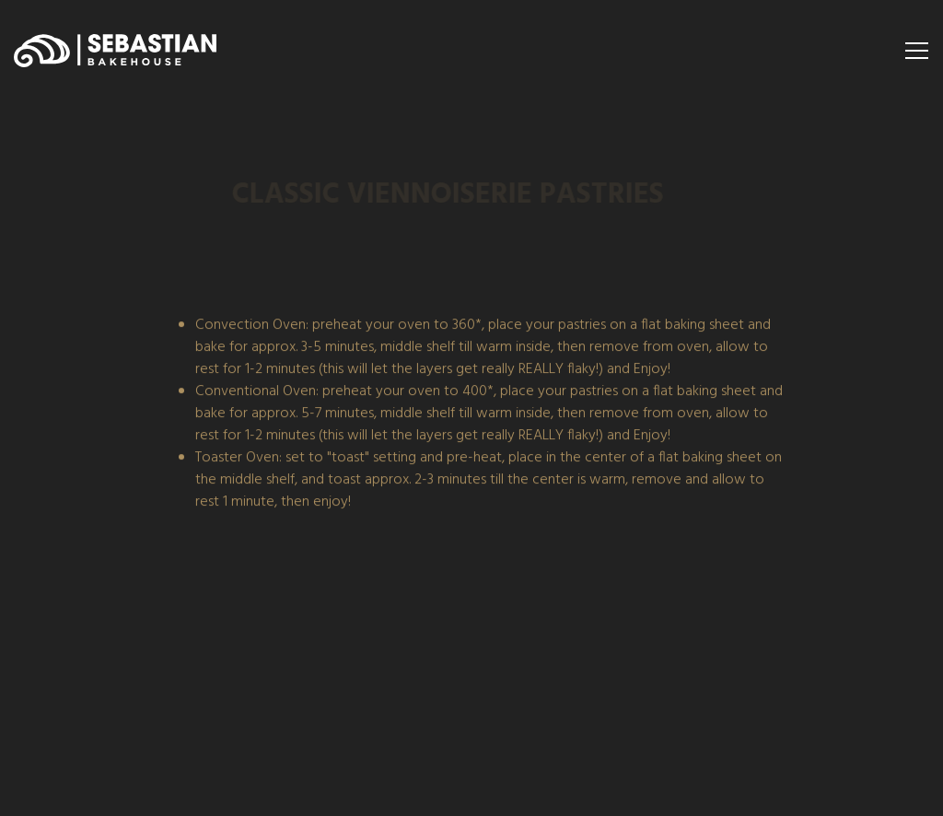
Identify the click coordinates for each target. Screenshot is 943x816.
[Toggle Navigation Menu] (917, 51)
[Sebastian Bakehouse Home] (115, 50)
